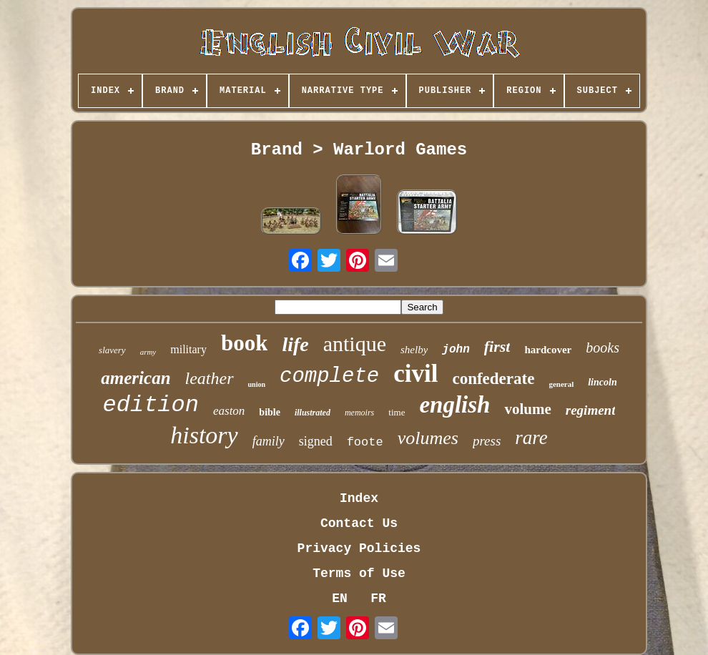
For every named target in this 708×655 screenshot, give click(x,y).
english (454, 405)
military (188, 349)
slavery (112, 350)
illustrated (312, 413)
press (487, 440)
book (244, 342)
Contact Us (359, 523)
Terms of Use (359, 573)
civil (415, 374)
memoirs (359, 413)
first (497, 346)
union (256, 384)
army (148, 352)
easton (229, 411)
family (268, 441)
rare (531, 437)
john (455, 349)
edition (151, 405)
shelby (414, 349)
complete (329, 376)
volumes (428, 438)
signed (316, 441)
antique (354, 343)
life (295, 344)
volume (527, 409)
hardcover (547, 349)
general (561, 384)
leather (209, 378)
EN (340, 598)
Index (359, 498)
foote (365, 442)
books (602, 347)
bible (269, 412)
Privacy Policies (359, 548)
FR (378, 598)
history (203, 435)
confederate (493, 379)
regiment (591, 410)
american (135, 378)
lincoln (602, 382)
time (396, 412)
